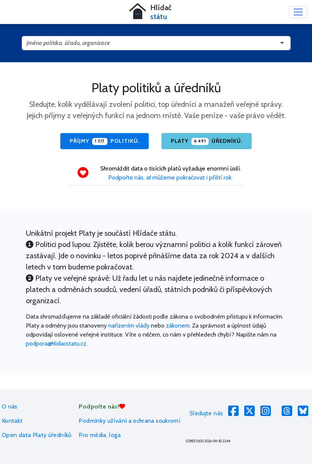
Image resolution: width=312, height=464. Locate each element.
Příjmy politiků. (104, 141)
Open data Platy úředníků (37, 435)
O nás (10, 406)
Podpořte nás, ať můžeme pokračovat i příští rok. (170, 177)
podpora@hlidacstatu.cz (56, 343)
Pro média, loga (99, 435)
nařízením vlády (128, 325)
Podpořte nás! (102, 406)
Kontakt (12, 420)
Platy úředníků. (206, 141)
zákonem (178, 325)
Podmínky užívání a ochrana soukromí (129, 420)
